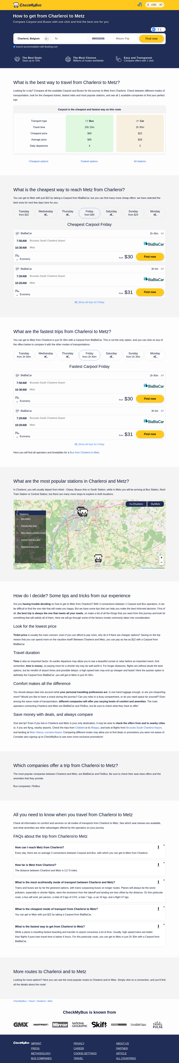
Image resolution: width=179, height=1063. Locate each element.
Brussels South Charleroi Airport (144, 727)
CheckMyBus (20, 1001)
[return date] (126, 38)
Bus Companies (41, 1058)
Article (121, 1053)
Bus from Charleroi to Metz (84, 452)
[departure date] (101, 38)
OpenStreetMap (148, 568)
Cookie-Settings (85, 1053)
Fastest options (89, 161)
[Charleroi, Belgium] (32, 38)
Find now (150, 256)
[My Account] (139, 5)
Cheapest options (38, 161)
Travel (31, 1001)
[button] (83, 512)
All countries (126, 1058)
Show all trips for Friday (89, 302)
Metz (155, 504)
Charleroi (136, 504)
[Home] (27, 5)
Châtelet (80, 727)
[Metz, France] (70, 38)
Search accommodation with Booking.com (37, 46)
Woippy (95, 727)
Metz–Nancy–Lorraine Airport (46, 732)
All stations (140, 161)
